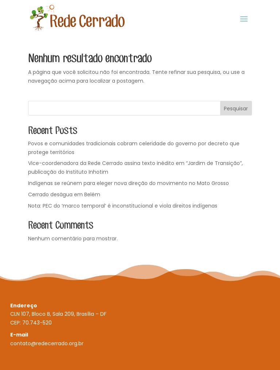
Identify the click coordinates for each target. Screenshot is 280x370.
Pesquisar (236, 108)
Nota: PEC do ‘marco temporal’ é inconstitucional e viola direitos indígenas (122, 205)
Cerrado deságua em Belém (64, 194)
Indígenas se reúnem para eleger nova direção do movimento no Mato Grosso (128, 183)
